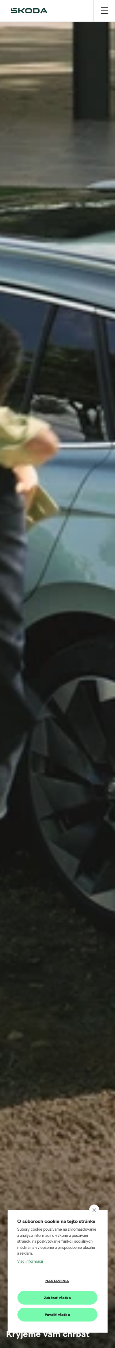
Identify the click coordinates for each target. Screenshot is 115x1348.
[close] (94, 1210)
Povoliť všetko (57, 1314)
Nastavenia (57, 1280)
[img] (29, 10)
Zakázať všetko (57, 1297)
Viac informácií (30, 1261)
